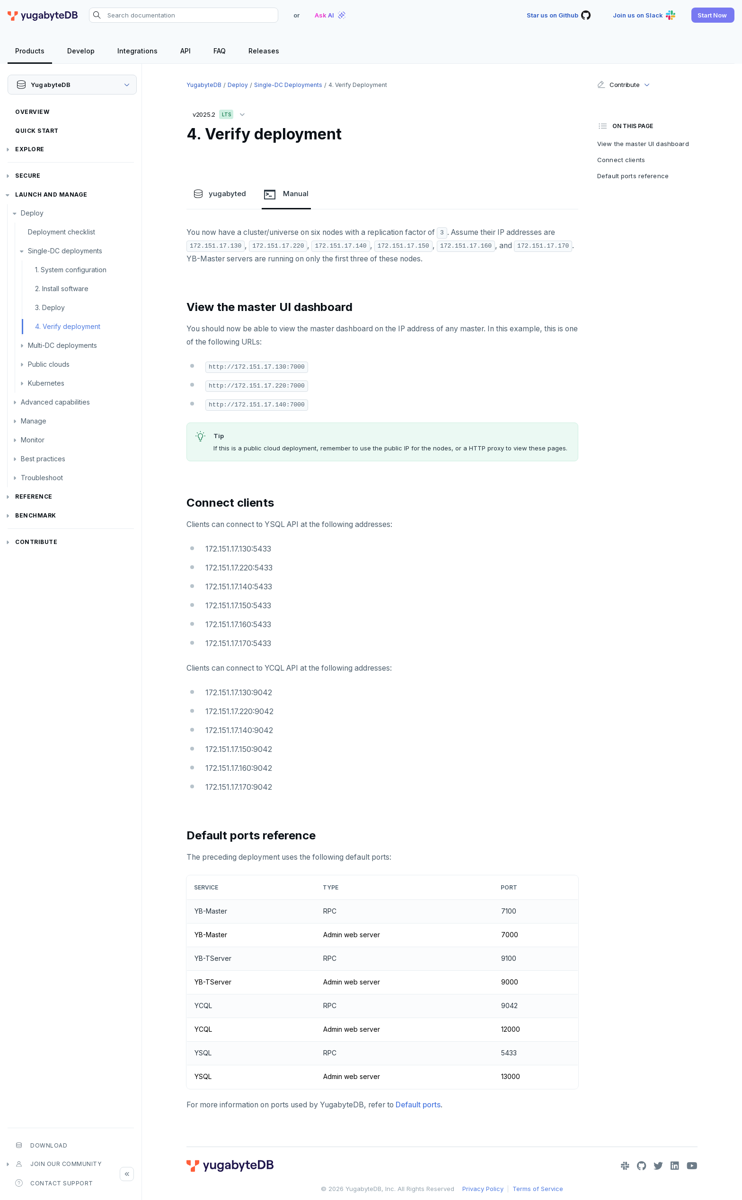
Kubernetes (46, 383)
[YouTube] (692, 1166)
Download (41, 1145)
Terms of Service (537, 1188)
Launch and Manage (51, 194)
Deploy (32, 213)
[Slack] (625, 1166)
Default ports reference (633, 176)
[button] (712, 15)
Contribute (36, 541)
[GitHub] (641, 1166)
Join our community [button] (58, 1164)
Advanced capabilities (55, 402)
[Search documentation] (183, 15)
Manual (286, 194)
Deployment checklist (61, 232)
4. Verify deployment (67, 326)
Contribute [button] (618, 84)
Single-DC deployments (65, 251)
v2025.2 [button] (221, 112)
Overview (32, 111)
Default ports (418, 1104)
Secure (27, 175)
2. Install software (61, 289)
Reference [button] (34, 496)
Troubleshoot (42, 478)
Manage (33, 421)
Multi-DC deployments (62, 345)
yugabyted (219, 193)
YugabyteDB (203, 84)
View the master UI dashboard (643, 143)
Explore (29, 149)
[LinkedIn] (675, 1166)
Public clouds (49, 364)
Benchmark (35, 515)
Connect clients (621, 160)
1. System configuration (70, 270)
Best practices (43, 459)
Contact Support (54, 1183)
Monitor (32, 440)
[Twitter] (658, 1166)
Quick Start (37, 130)
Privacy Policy (483, 1188)
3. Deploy (50, 307)
